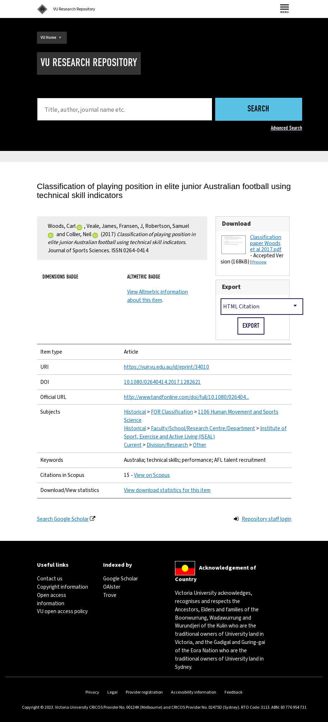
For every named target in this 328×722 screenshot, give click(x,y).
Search (258, 109)
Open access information (51, 599)
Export (231, 286)
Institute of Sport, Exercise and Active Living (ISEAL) (205, 432)
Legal (112, 692)
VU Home (48, 37)
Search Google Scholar (63, 519)
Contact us (50, 579)
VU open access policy (62, 611)
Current (133, 445)
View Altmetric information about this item (157, 296)
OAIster (111, 587)
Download (236, 223)
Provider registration (144, 692)
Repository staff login (266, 519)
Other (199, 445)
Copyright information (62, 587)
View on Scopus (152, 475)
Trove (109, 595)
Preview (259, 262)
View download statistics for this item (167, 490)
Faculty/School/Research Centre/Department (203, 428)
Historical (135, 412)
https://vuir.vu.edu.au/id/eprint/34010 (166, 367)
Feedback (233, 692)
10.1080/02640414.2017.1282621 (162, 382)
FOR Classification (172, 412)
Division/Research (167, 445)
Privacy (92, 692)
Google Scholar (120, 579)
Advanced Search (286, 128)
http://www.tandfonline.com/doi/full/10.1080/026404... (186, 397)
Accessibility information (193, 692)
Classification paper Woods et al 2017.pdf (266, 243)
